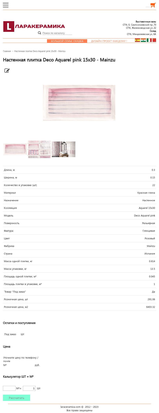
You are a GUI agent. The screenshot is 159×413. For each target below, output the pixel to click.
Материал (10, 192)
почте (6, 361)
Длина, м (9, 170)
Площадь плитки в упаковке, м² (23, 284)
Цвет (7, 238)
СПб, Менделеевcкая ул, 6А (141, 32)
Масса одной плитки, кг (18, 261)
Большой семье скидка (69, 41)
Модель (8, 215)
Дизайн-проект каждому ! (111, 41)
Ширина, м (10, 177)
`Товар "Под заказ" (15, 291)
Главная (7, 51)
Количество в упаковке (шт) (20, 185)
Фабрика (9, 246)
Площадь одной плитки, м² (20, 276)
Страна (8, 253)
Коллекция (10, 208)
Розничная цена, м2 (16, 307)
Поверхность (11, 223)
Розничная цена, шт (16, 299)
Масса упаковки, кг (15, 269)
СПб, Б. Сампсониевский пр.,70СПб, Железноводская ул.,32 (139, 24)
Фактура (8, 230)
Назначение (11, 200)
